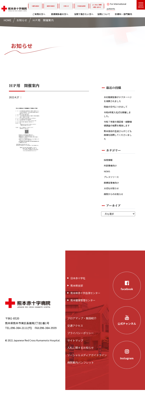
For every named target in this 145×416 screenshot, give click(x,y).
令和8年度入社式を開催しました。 (118, 126)
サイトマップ (75, 366)
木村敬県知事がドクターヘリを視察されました (117, 102)
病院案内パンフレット (80, 388)
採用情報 (109, 182)
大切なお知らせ (113, 213)
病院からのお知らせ (116, 220)
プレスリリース (113, 201)
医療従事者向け (113, 207)
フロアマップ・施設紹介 (81, 344)
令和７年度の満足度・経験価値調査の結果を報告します (117, 140)
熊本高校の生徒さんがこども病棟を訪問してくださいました (117, 155)
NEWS (107, 194)
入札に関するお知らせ (80, 374)
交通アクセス (75, 352)
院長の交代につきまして (117, 115)
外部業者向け (112, 188)
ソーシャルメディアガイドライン (87, 381)
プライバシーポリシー (80, 359)
